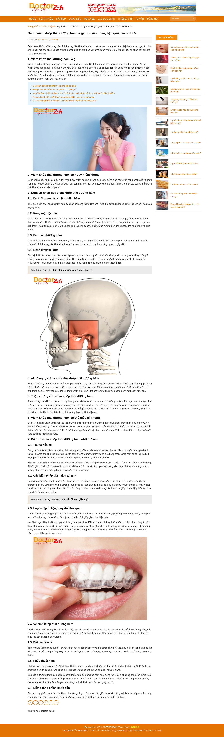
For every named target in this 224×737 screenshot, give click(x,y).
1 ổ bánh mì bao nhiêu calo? (184, 184)
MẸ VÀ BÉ (89, 19)
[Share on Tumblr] (56, 702)
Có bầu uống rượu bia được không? (184, 195)
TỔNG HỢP (153, 19)
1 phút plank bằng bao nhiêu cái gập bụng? (186, 121)
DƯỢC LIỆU (75, 19)
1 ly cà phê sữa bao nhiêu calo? (186, 142)
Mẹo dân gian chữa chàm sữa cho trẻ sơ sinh (54, 86)
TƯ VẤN (139, 19)
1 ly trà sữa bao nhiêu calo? (184, 174)
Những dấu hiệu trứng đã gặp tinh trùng (185, 59)
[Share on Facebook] (30, 702)
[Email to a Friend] (40, 702)
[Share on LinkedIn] (51, 702)
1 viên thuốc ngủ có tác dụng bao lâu (184, 111)
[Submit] (193, 18)
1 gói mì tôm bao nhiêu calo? (184, 163)
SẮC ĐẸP (61, 19)
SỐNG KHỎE (46, 19)
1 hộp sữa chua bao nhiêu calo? (186, 153)
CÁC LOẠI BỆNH (106, 19)
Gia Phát (54, 39)
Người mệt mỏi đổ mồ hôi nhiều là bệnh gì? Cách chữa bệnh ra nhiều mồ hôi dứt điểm (74, 93)
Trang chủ (33, 26)
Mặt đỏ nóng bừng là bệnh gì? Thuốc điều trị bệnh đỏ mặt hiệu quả (64, 100)
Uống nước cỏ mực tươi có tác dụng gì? (185, 90)
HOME (32, 19)
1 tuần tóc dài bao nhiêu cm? (184, 132)
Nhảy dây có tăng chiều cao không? (184, 100)
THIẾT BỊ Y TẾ (125, 19)
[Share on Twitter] (35, 702)
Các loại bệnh (48, 26)
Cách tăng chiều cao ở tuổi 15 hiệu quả (185, 79)
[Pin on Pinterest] (45, 702)
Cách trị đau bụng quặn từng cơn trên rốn (184, 69)
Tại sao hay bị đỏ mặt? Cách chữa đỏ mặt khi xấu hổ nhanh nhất (63, 97)
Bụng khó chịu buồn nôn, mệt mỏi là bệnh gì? (54, 89)
